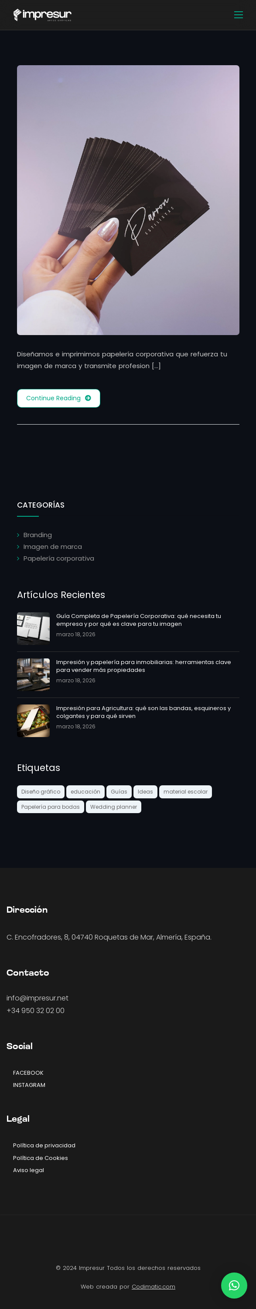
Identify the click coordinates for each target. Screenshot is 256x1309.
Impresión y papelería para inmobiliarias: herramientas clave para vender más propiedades (143, 666)
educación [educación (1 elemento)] (85, 791)
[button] (234, 1285)
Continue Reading (58, 398)
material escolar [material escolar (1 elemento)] (186, 791)
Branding (38, 534)
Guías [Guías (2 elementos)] (119, 791)
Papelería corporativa (59, 558)
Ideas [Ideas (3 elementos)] (145, 791)
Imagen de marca (53, 546)
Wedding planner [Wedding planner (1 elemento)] (113, 807)
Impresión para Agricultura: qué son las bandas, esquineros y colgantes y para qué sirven (143, 712)
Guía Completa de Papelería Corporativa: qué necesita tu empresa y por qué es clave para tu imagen (138, 620)
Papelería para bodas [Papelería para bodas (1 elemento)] (50, 807)
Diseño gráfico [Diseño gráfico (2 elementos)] (40, 791)
